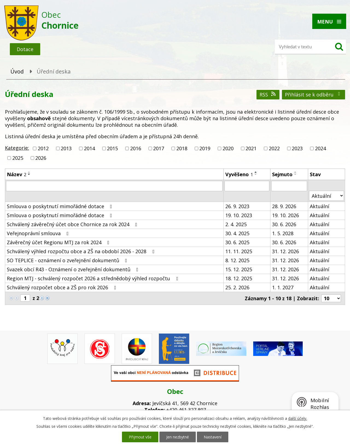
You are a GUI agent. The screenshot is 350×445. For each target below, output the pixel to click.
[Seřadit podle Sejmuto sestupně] (296, 174)
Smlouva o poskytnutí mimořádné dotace (60, 206)
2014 (89, 148)
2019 (204, 148)
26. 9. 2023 (237, 206)
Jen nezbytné (177, 437)
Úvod (17, 71)
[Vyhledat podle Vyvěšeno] (246, 186)
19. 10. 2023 (238, 215)
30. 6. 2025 (237, 242)
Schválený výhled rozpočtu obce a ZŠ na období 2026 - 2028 (81, 251)
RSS (268, 94)
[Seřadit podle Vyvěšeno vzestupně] (256, 172)
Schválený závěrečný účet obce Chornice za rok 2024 (73, 224)
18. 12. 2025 (238, 278)
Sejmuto (282, 174)
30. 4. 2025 (237, 233)
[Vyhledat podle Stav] (326, 196)
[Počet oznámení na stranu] (331, 298)
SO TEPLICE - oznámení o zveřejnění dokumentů (68, 260)
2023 (297, 148)
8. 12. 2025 (237, 260)
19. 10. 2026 (285, 215)
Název (16, 174)
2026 (40, 158)
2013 (66, 148)
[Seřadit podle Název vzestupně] (29, 172)
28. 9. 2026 (284, 206)
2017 (158, 148)
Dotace (25, 49)
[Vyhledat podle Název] (114, 186)
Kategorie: (17, 148)
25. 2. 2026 (237, 287)
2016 (135, 148)
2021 (251, 148)
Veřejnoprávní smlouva (39, 233)
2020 (228, 148)
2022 (274, 148)
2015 (112, 148)
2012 (43, 148)
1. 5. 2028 (282, 233)
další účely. (297, 418)
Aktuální (319, 206)
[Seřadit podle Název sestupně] (29, 174)
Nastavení (212, 437)
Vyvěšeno (239, 174)
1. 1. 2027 (282, 287)
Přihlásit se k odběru (313, 94)
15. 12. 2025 (238, 269)
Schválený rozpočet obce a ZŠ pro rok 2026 (62, 287)
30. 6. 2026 (284, 224)
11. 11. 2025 (238, 251)
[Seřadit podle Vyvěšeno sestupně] (256, 174)
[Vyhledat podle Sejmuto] (289, 186)
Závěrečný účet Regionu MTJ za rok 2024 (59, 242)
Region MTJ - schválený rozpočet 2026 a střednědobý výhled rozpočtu (93, 278)
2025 (17, 158)
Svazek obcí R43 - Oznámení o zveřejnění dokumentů (74, 269)
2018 (181, 148)
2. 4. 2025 (236, 224)
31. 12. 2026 (285, 251)
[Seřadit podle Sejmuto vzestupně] (296, 172)
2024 (320, 148)
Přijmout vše (140, 437)
